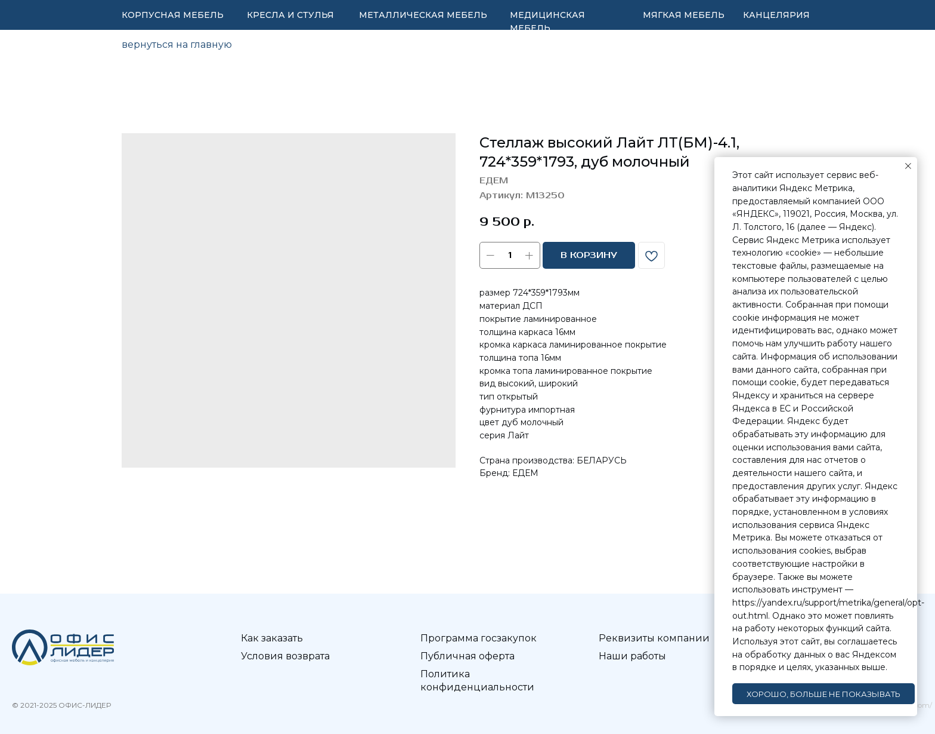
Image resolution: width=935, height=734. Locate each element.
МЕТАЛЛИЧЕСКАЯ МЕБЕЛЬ (423, 15)
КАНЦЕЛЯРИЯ (776, 15)
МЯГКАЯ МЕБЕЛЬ (684, 15)
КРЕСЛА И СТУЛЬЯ (290, 15)
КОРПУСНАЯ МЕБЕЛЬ (173, 15)
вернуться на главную (177, 44)
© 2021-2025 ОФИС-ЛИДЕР (61, 705)
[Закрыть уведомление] (908, 166)
